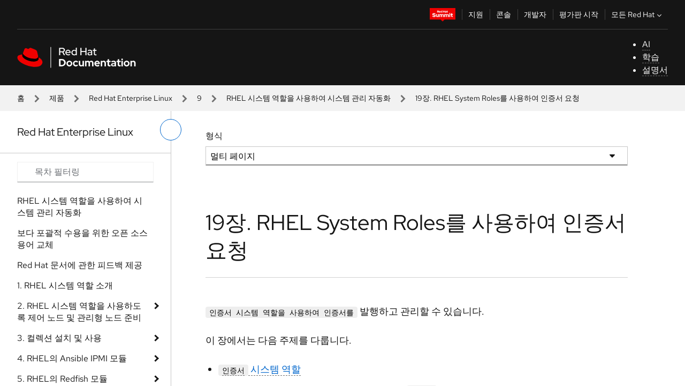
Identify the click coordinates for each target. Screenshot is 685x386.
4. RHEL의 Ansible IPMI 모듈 (72, 358)
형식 (214, 136)
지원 (475, 14)
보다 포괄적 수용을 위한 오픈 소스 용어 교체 (82, 238)
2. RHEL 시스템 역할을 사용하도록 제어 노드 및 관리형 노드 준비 (79, 311)
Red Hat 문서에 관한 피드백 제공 (79, 265)
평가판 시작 (578, 14)
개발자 (535, 14)
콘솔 (503, 14)
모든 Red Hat (637, 14)
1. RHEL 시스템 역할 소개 (65, 285)
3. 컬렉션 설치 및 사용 (59, 338)
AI (646, 44)
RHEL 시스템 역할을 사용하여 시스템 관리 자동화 (308, 98)
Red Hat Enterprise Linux (130, 98)
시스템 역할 (259, 369)
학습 (650, 57)
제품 (56, 98)
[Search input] (85, 172)
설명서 (655, 70)
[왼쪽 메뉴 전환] (170, 129)
